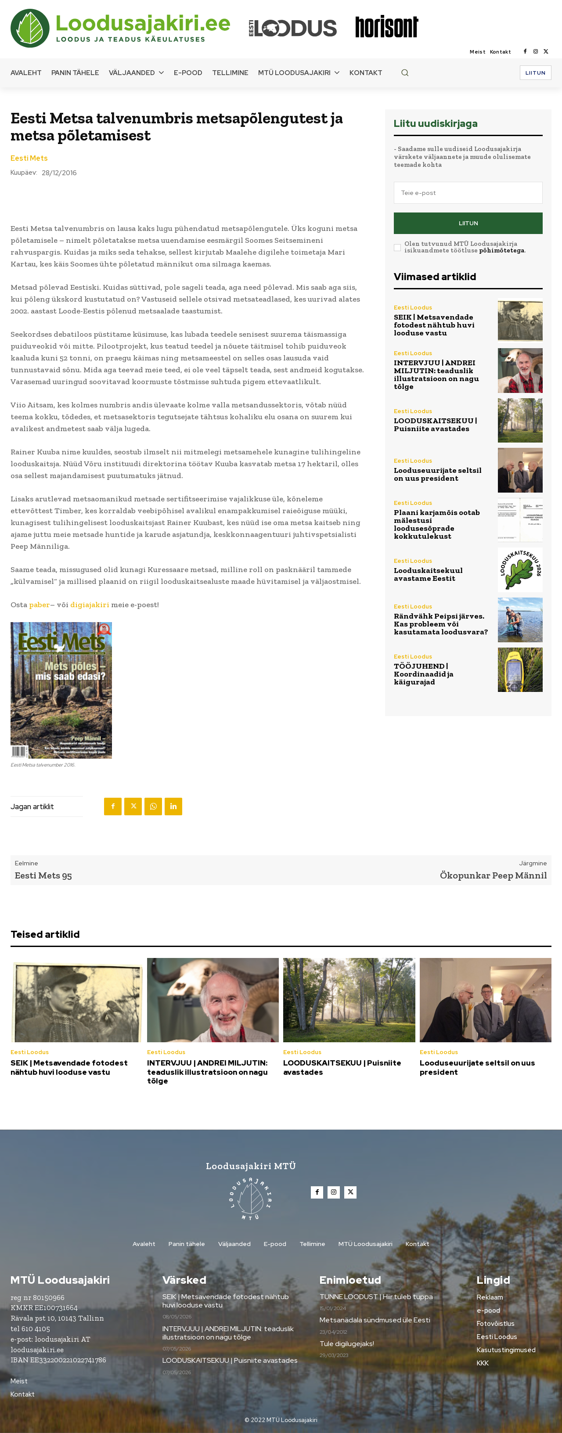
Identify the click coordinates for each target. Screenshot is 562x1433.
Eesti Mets (29, 158)
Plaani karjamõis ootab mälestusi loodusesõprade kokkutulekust (437, 524)
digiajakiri (89, 604)
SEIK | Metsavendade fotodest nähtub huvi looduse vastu (434, 325)
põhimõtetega (501, 250)
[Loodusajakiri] (129, 28)
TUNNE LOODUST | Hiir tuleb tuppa (376, 1296)
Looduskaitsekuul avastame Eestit (428, 574)
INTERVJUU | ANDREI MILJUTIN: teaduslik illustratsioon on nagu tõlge (436, 374)
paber (39, 604)
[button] (405, 72)
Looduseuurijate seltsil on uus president (438, 474)
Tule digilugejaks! (347, 1343)
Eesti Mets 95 (43, 875)
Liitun (468, 223)
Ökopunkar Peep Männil (493, 875)
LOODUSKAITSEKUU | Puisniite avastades (435, 424)
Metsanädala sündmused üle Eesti (375, 1320)
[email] (468, 193)
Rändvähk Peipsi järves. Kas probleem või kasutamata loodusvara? (441, 624)
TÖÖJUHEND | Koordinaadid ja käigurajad (424, 674)
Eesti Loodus (413, 307)
